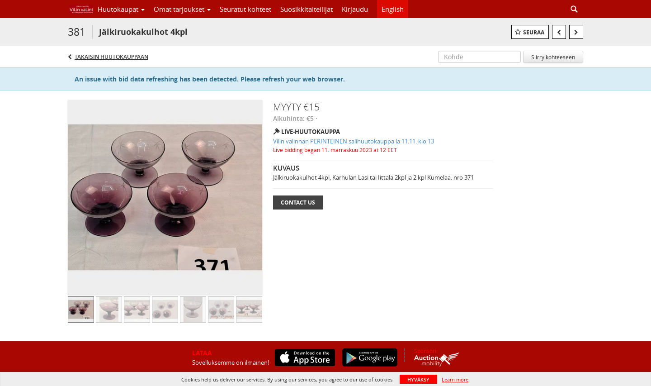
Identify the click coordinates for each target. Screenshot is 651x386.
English (393, 9)
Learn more (455, 379)
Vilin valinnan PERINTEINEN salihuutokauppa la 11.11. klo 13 (353, 141)
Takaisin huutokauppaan (111, 57)
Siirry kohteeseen (553, 57)
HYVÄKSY (418, 379)
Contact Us (298, 202)
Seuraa (533, 32)
